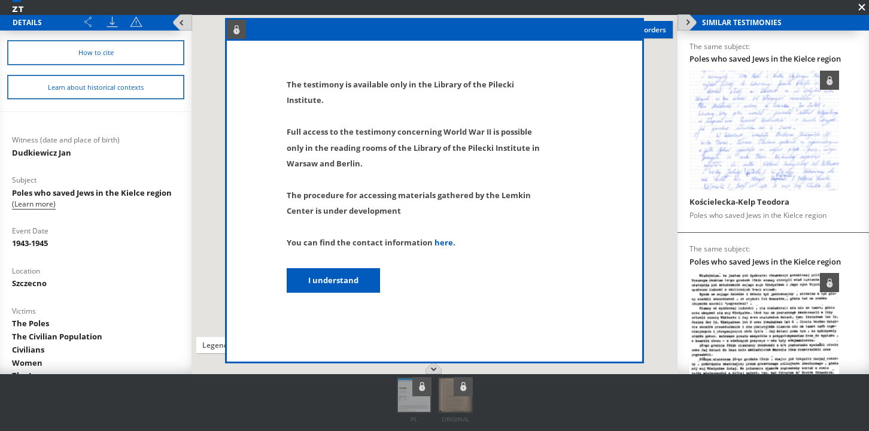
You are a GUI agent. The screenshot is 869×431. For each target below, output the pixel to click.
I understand (333, 280)
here (443, 242)
